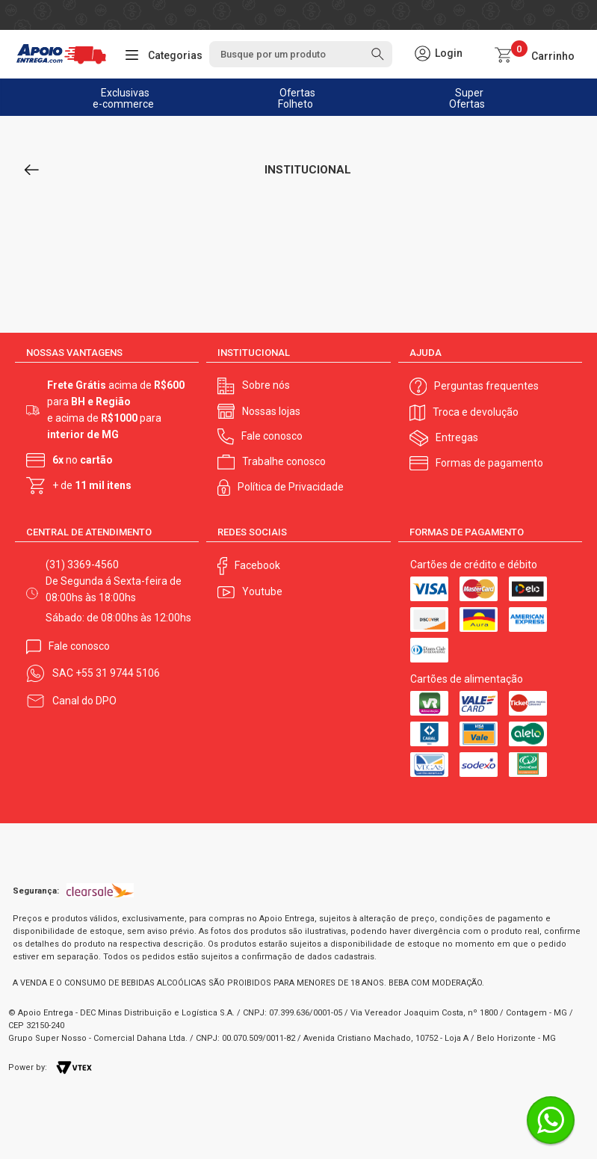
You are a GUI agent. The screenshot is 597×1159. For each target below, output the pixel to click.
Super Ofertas (467, 98)
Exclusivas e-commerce (124, 98)
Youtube (262, 591)
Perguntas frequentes (486, 386)
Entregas (457, 437)
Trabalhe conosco (284, 461)
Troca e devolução (476, 412)
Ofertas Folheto (297, 98)
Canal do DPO (84, 701)
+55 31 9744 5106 (117, 673)
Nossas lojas (271, 411)
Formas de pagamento (489, 463)
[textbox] (300, 54)
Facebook (257, 565)
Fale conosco (272, 436)
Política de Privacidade (291, 487)
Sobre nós (266, 385)
